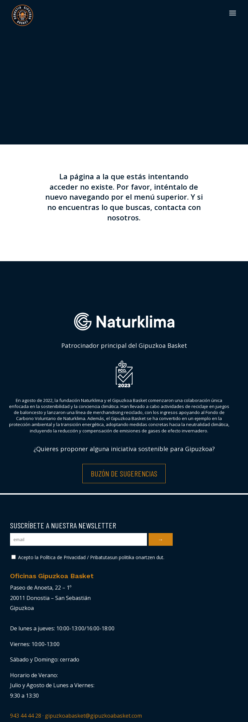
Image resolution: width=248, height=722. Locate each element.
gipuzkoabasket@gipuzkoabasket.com (93, 715)
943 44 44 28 (25, 715)
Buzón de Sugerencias (124, 473)
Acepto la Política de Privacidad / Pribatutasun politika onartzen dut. (87, 557)
